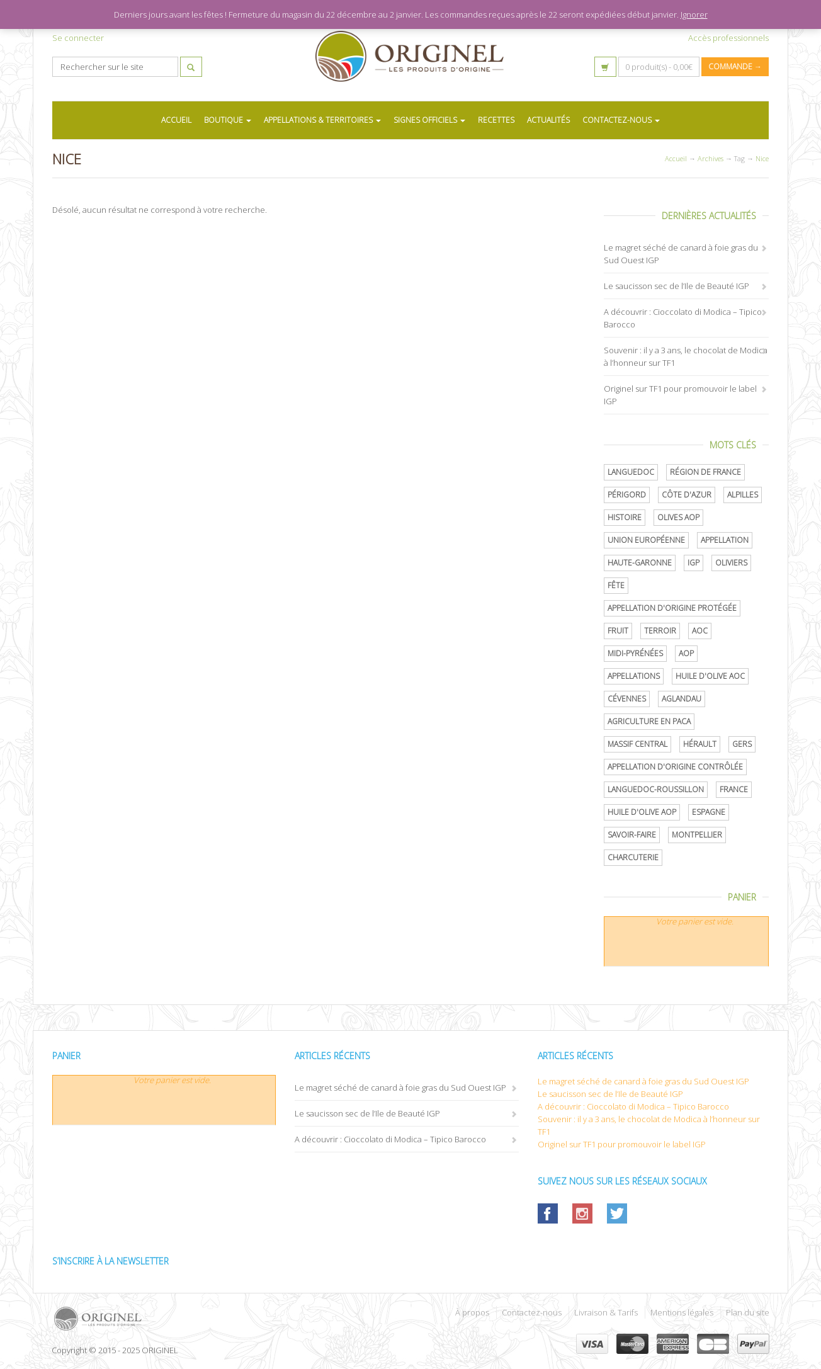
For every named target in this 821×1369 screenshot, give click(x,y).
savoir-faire (632, 834)
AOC (700, 630)
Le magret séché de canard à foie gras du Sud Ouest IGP (400, 1087)
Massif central (637, 744)
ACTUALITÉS (548, 120)
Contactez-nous (532, 1312)
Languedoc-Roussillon (656, 789)
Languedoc (631, 472)
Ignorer (694, 14)
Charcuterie (633, 857)
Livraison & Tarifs (606, 1312)
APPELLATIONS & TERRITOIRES (322, 120)
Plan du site (747, 1312)
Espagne (708, 812)
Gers (742, 744)
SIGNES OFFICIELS (429, 120)
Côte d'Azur (686, 494)
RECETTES (496, 120)
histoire (625, 517)
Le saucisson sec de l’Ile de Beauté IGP (676, 286)
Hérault (699, 744)
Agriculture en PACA (649, 721)
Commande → (735, 66)
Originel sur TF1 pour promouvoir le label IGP (622, 1144)
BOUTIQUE (227, 120)
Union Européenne (646, 540)
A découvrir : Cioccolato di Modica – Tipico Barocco (390, 1139)
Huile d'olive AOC (710, 676)
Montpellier (697, 834)
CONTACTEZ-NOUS (621, 120)
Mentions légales (681, 1312)
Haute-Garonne (640, 562)
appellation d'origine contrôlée (675, 766)
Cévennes (627, 698)
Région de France (705, 472)
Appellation (725, 540)
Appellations (634, 676)
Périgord (627, 494)
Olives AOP (678, 517)
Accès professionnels (728, 37)
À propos (472, 1312)
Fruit (618, 630)
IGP (693, 562)
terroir (660, 630)
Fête (616, 585)
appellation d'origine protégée (672, 608)
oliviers (731, 562)
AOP (686, 653)
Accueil (676, 158)
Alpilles (742, 494)
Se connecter (78, 37)
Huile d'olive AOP (642, 812)
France (734, 789)
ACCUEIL (176, 120)
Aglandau (681, 698)
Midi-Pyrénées (635, 653)
